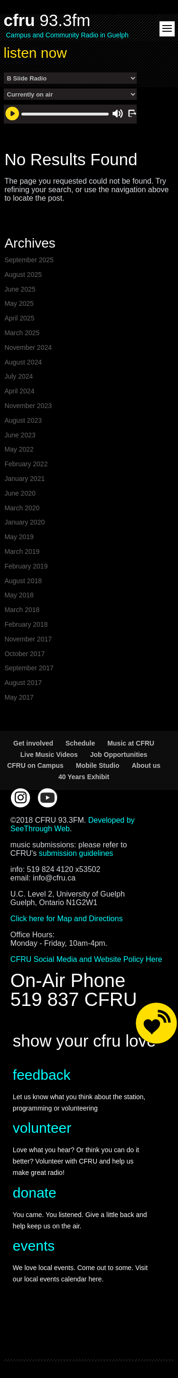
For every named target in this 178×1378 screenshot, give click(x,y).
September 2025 (29, 260)
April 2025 (19, 318)
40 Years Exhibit (83, 777)
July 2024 (18, 376)
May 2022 (18, 449)
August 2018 (23, 581)
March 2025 (21, 333)
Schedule (80, 743)
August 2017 (23, 682)
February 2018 (25, 624)
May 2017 (18, 697)
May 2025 (18, 303)
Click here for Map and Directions (66, 919)
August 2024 (23, 362)
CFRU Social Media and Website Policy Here (86, 959)
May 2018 (18, 595)
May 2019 (18, 537)
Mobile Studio (98, 765)
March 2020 (21, 508)
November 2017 (28, 639)
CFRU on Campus (35, 765)
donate (34, 1192)
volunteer (42, 1128)
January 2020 (24, 522)
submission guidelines (76, 853)
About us (145, 765)
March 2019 (21, 551)
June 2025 (19, 289)
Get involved (33, 743)
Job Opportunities (119, 754)
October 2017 (24, 654)
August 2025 (23, 274)
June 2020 (19, 493)
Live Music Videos (49, 754)
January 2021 (24, 478)
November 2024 (28, 347)
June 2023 (19, 435)
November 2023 (28, 405)
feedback (42, 1075)
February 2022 (25, 464)
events (34, 1246)
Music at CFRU (130, 743)
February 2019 (25, 566)
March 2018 (21, 609)
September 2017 (29, 668)
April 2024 (19, 391)
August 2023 (23, 420)
